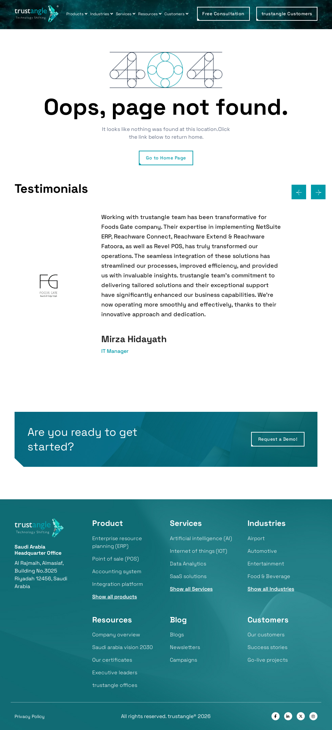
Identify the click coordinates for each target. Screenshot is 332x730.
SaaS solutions (188, 576)
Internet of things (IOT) (198, 551)
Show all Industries (271, 588)
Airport (256, 538)
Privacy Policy (30, 716)
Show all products (114, 596)
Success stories (267, 647)
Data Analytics (188, 563)
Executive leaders (114, 672)
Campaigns (183, 659)
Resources (148, 14)
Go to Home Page (166, 158)
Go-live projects (268, 659)
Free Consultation (223, 14)
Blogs (177, 634)
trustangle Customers (286, 14)
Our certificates (112, 659)
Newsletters (185, 647)
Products (74, 14)
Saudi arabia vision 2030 (122, 647)
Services (123, 14)
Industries (99, 14)
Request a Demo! (278, 439)
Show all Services (191, 588)
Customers (174, 14)
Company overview (116, 634)
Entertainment (266, 563)
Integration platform (117, 584)
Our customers (266, 634)
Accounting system (116, 571)
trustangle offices (114, 685)
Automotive (262, 551)
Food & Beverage (269, 576)
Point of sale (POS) (115, 558)
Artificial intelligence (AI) (201, 538)
